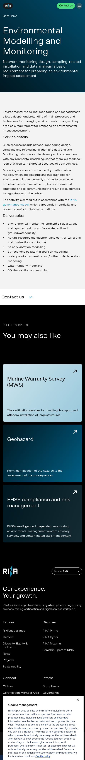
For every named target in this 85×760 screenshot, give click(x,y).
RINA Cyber (50, 637)
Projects (8, 660)
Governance (51, 692)
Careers (8, 637)
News (6, 653)
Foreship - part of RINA (58, 650)
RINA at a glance (14, 630)
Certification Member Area (21, 692)
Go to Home (10, 16)
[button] (16, 297)
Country (67, 571)
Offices (8, 686)
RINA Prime (50, 630)
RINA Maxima (52, 643)
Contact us (66, 5)
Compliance (51, 686)
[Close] (78, 702)
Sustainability (12, 666)
